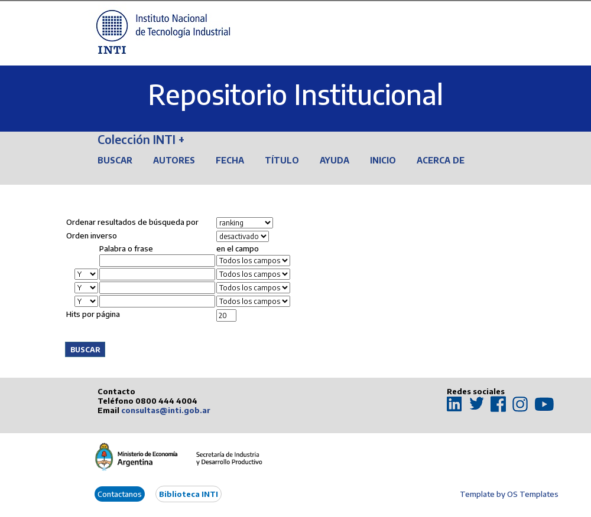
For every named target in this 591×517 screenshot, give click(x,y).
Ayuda (334, 160)
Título (282, 160)
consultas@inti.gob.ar (165, 410)
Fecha (230, 160)
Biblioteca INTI (188, 494)
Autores (174, 160)
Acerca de (441, 160)
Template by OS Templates (509, 494)
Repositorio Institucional (295, 94)
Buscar (115, 160)
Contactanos (120, 494)
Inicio (383, 160)
